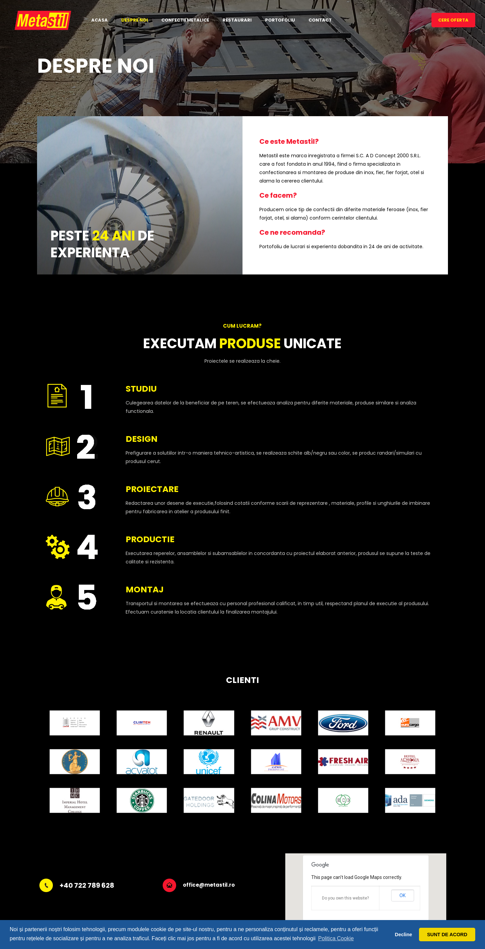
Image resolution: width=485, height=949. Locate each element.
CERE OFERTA (453, 20)
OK (402, 895)
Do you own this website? (345, 898)
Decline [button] (403, 934)
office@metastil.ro (209, 884)
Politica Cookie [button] (336, 938)
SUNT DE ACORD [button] (447, 934)
